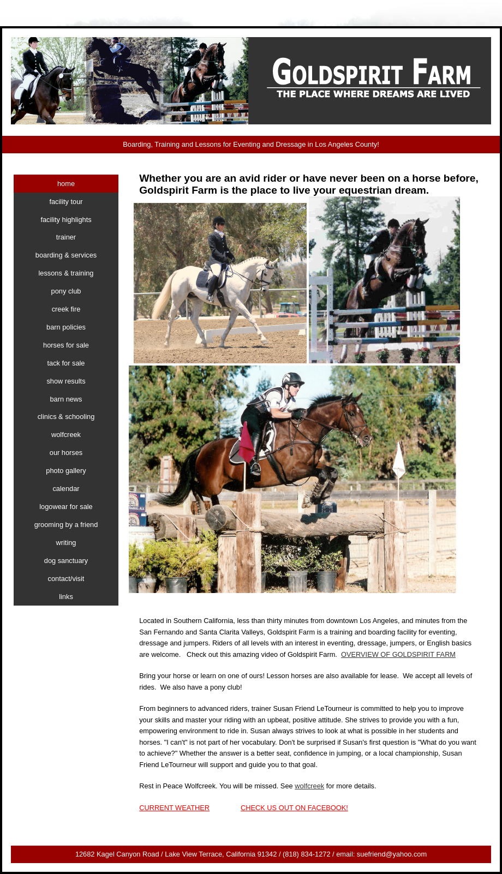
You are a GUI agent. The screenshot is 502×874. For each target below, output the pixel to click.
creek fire (66, 309)
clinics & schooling (66, 416)
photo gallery (66, 470)
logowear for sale (65, 506)
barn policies (66, 327)
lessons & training (65, 273)
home (66, 183)
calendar (65, 488)
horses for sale (66, 345)
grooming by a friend (66, 524)
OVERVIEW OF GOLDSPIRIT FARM (398, 654)
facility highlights (65, 219)
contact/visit (66, 578)
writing (66, 542)
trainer (66, 237)
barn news (66, 399)
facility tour (65, 201)
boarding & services (66, 255)
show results (65, 381)
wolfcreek (309, 786)
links (66, 596)
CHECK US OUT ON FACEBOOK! (294, 808)
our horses (66, 452)
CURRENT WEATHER (174, 808)
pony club (66, 291)
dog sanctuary (66, 560)
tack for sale (66, 363)
